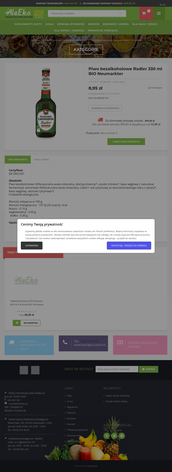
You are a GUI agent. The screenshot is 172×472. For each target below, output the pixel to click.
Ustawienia (31, 245)
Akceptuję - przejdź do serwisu (129, 245)
